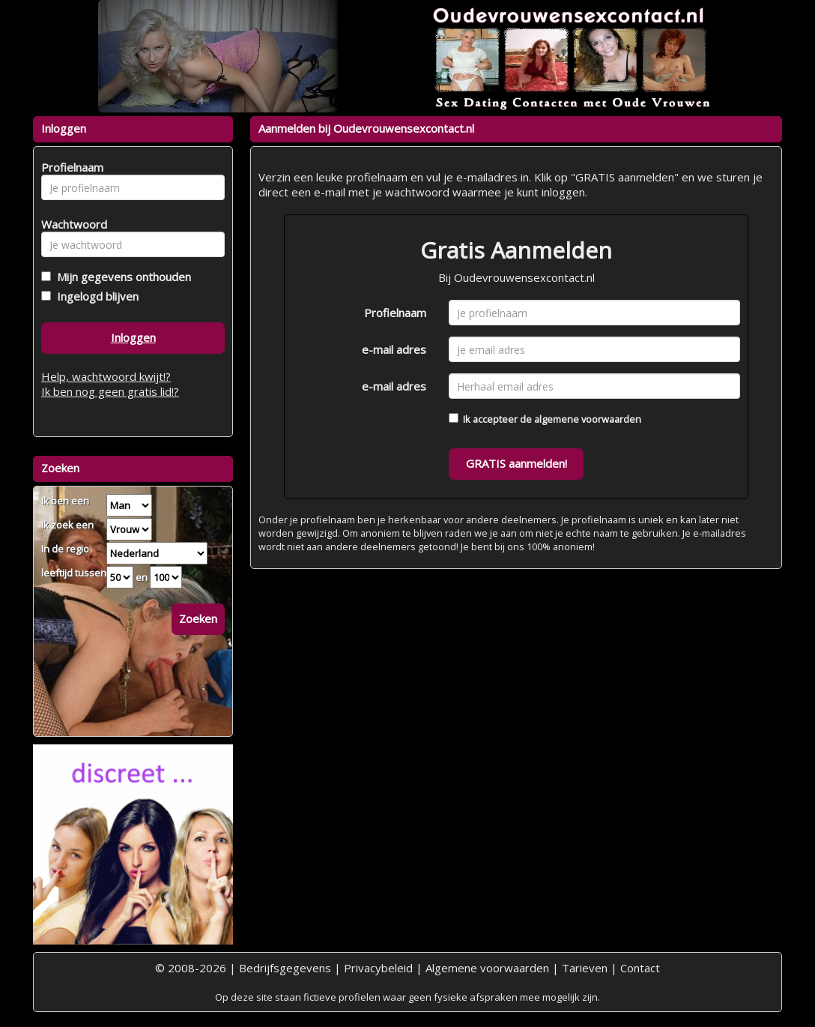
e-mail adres (394, 349)
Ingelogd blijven (95, 296)
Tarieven (585, 967)
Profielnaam (395, 312)
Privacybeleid (378, 967)
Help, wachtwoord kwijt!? (106, 376)
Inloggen (133, 337)
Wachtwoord (70, 224)
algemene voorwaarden (587, 419)
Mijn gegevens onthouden (121, 276)
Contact (640, 967)
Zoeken (198, 618)
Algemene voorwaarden (487, 967)
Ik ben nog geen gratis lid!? (110, 391)
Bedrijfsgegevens (285, 967)
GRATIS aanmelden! (516, 463)
